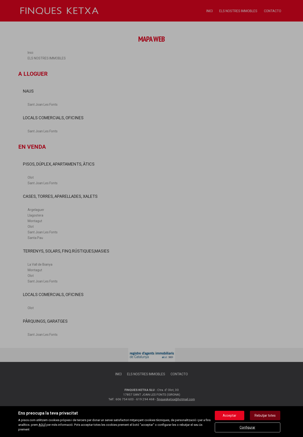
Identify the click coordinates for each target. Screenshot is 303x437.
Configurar (247, 427)
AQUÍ (42, 424)
